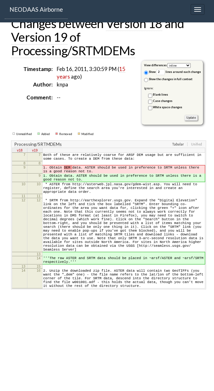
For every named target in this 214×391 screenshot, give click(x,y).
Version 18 (134, 23)
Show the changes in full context (168, 79)
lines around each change (178, 72)
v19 (35, 151)
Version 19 (39, 37)
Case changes (162, 101)
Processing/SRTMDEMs (73, 50)
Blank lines (160, 94)
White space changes (167, 107)
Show (150, 72)
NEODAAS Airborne (36, 9)
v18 (20, 151)
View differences (155, 65)
